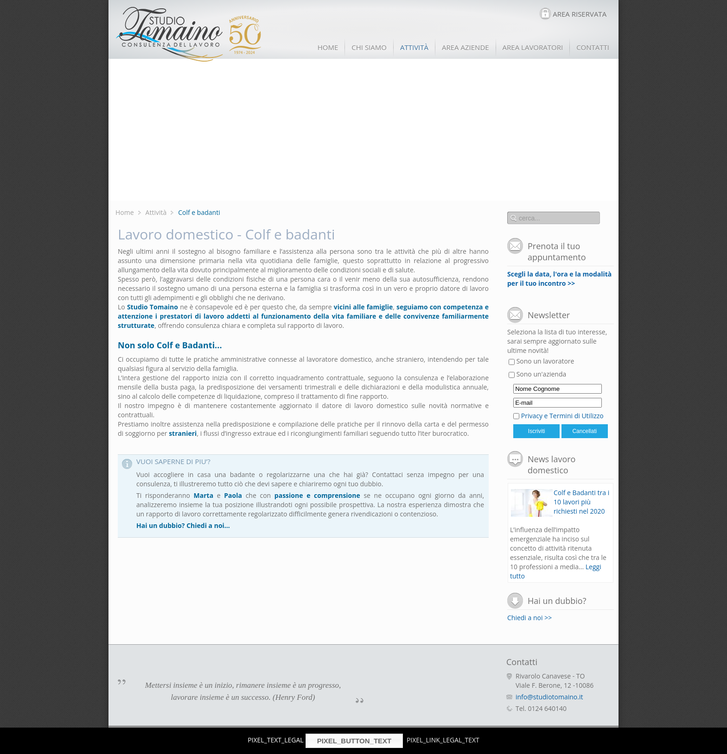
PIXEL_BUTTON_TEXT (354, 741)
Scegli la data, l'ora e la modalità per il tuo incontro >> (559, 279)
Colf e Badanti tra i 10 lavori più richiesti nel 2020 (581, 501)
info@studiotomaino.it (549, 696)
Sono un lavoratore (541, 361)
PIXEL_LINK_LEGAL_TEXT (443, 739)
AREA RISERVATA (579, 14)
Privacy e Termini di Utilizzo (562, 415)
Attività (156, 212)
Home (124, 212)
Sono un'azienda (537, 374)
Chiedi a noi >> (529, 617)
